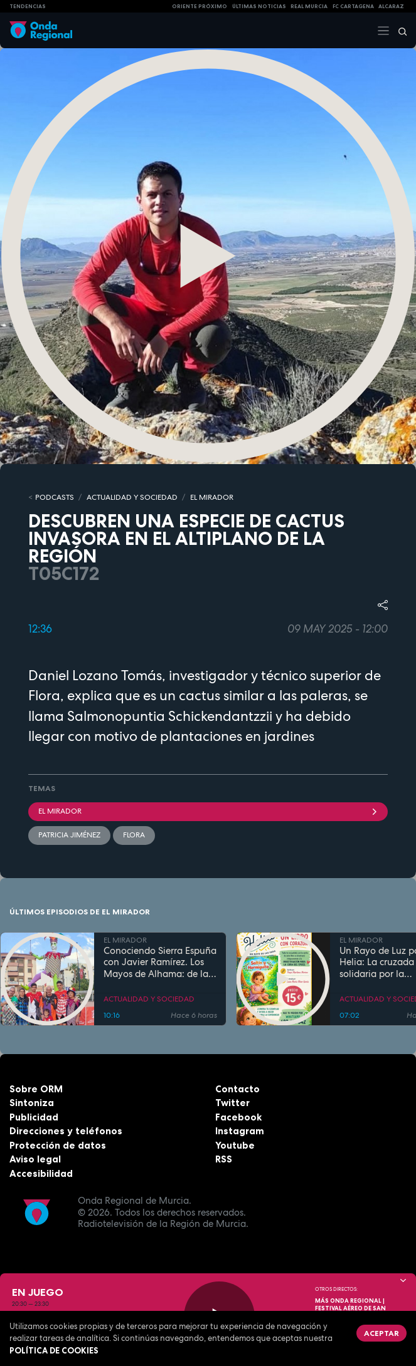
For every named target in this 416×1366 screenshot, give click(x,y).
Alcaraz (391, 6)
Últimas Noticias (259, 6)
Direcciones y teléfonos (65, 1131)
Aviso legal (35, 1159)
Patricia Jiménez (69, 835)
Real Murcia (309, 6)
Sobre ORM (36, 1089)
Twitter (232, 1103)
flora (134, 835)
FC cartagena (353, 6)
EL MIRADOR (211, 497)
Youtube (235, 1145)
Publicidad (33, 1117)
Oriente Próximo (199, 6)
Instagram (239, 1131)
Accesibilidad (41, 1173)
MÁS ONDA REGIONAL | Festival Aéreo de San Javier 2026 (350, 1308)
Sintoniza (31, 1103)
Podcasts (54, 497)
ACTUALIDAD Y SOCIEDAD (132, 497)
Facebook (238, 1117)
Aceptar (381, 1333)
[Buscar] (398, 31)
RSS (223, 1159)
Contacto (237, 1089)
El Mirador (208, 811)
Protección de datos (57, 1145)
